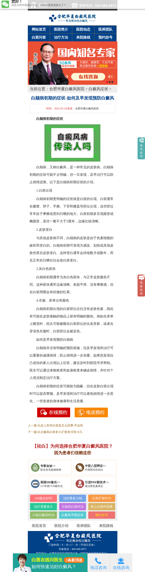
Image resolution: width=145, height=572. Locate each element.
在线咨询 (121, 562)
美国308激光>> (50, 482)
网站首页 (39, 29)
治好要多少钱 (72, 498)
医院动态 (83, 29)
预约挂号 (105, 37)
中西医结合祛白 (94, 469)
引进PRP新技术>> (97, 482)
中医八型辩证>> (95, 465)
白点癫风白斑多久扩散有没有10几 (60, 432)
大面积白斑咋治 (72, 506)
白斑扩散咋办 (101, 498)
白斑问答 (39, 37)
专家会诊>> (48, 465)
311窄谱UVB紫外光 (51, 486)
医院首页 (39, 526)
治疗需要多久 (43, 506)
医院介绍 (61, 526)
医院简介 (61, 29)
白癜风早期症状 (72, 515)
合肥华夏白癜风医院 (67, 89)
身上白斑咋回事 (102, 506)
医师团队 (105, 29)
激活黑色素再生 (94, 486)
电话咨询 (98, 562)
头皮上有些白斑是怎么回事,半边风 (60, 425)
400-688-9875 (79, 549)
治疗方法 (61, 37)
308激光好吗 (43, 498)
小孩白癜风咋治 (43, 515)
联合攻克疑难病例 (50, 469)
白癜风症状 (98, 89)
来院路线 (83, 37)
